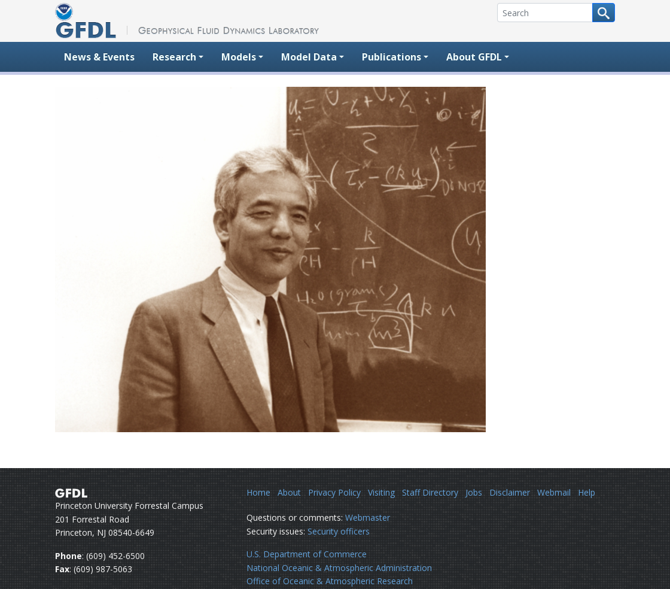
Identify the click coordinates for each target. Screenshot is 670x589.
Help (586, 492)
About (289, 492)
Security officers (338, 531)
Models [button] (238, 56)
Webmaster (367, 517)
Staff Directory (430, 492)
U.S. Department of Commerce (306, 554)
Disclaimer (509, 492)
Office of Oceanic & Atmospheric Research (329, 581)
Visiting (381, 492)
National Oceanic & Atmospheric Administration (339, 567)
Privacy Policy (334, 492)
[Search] (545, 12)
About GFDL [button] (474, 56)
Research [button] (174, 56)
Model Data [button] (309, 56)
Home (258, 492)
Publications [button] (391, 56)
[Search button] (603, 12)
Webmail (554, 492)
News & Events (99, 56)
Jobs (473, 492)
